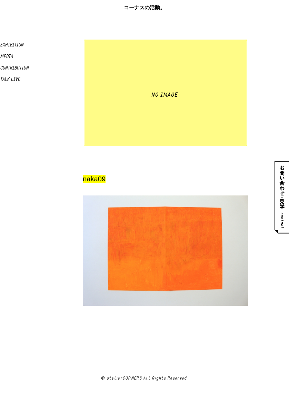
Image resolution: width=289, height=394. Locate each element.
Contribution (14, 68)
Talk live (10, 79)
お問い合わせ (282, 197)
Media (6, 57)
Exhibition (11, 45)
